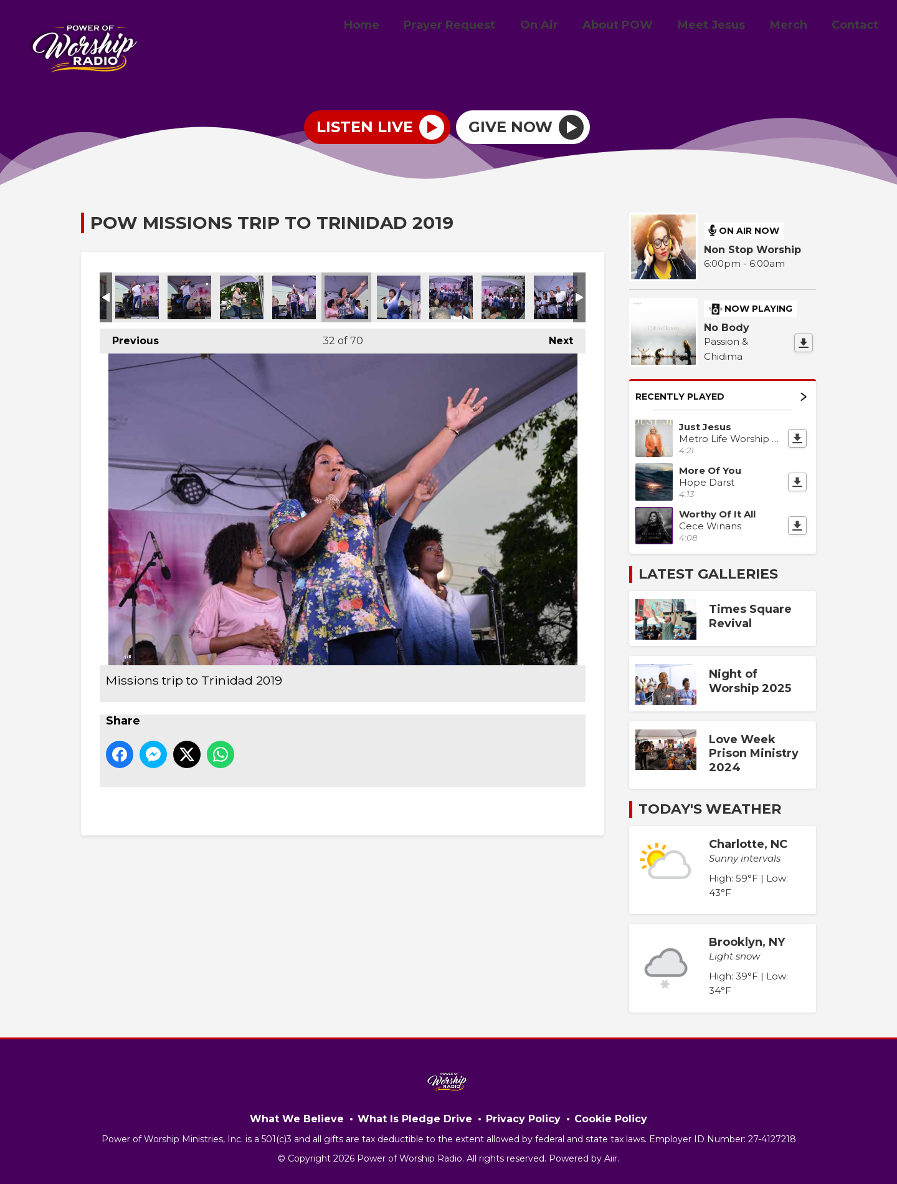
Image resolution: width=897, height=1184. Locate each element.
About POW (634, 27)
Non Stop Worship (752, 250)
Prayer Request (475, 27)
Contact (857, 27)
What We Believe (297, 1119)
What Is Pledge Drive (415, 1119)
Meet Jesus (723, 27)
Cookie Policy (610, 1119)
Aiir (610, 1158)
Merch (795, 27)
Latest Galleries (708, 574)
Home (392, 27)
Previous (129, 338)
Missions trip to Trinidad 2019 (137, 297)
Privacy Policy (523, 1119)
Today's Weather (709, 809)
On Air (560, 27)
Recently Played (721, 396)
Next (554, 338)
